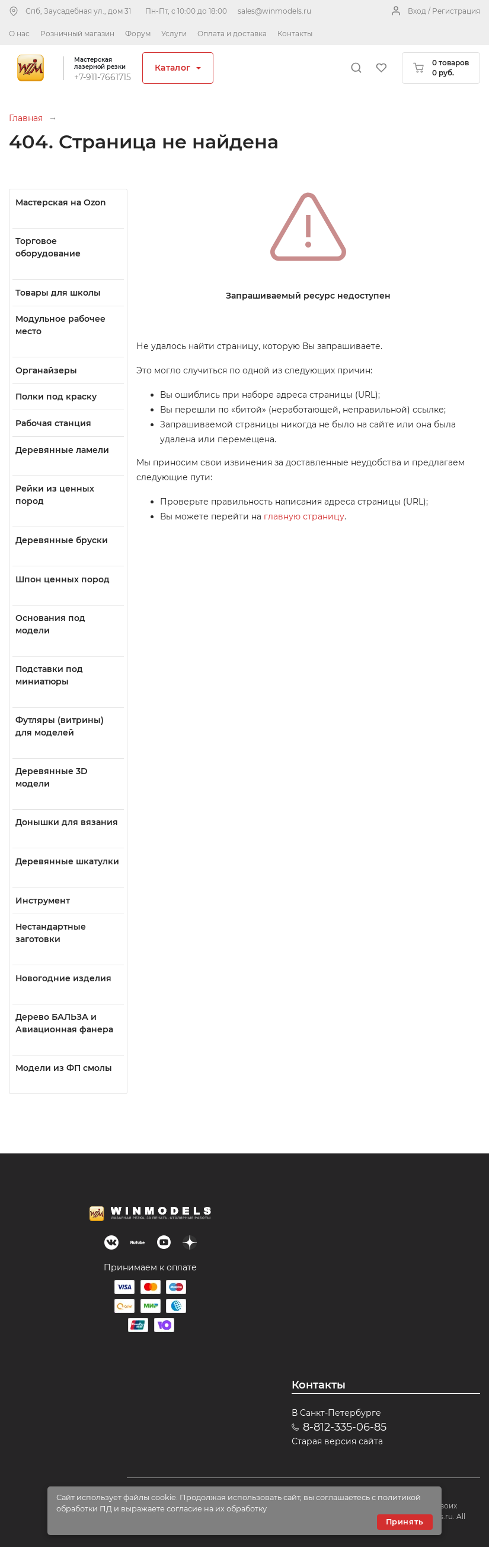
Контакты (294, 33)
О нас (19, 33)
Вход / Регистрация (444, 11)
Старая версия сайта (337, 1441)
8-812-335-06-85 (344, 1427)
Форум (138, 33)
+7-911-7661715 (102, 77)
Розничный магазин (77, 33)
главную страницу (304, 516)
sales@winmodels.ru (274, 11)
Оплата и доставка (232, 33)
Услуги (174, 33)
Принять (405, 1521)
